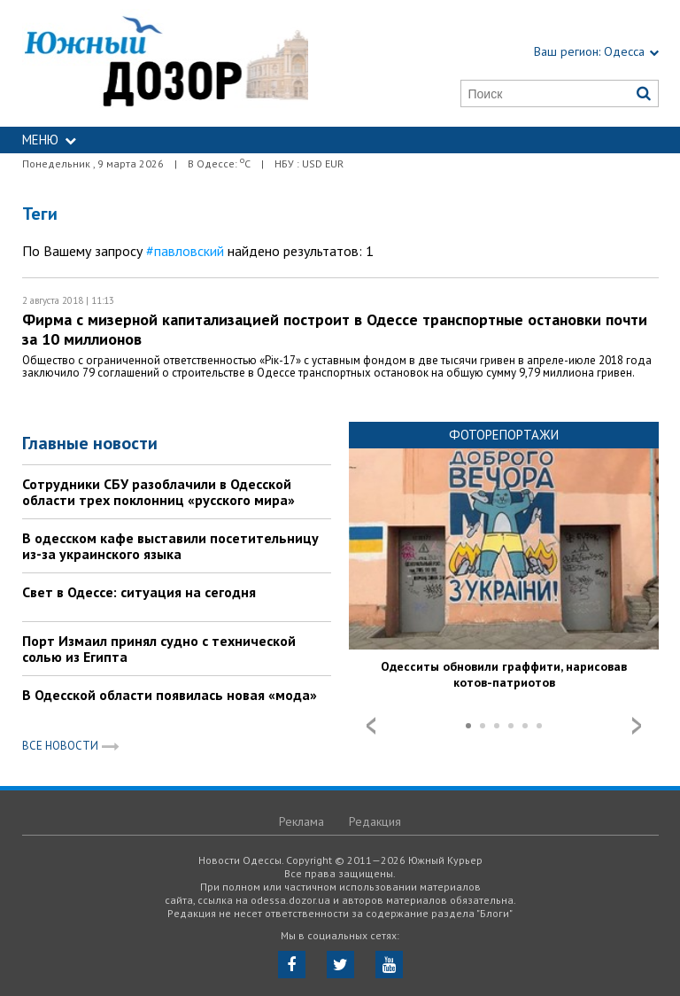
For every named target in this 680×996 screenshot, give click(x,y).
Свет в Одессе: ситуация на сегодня (139, 592)
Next (636, 726)
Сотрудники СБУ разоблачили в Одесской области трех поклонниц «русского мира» (158, 492)
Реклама (301, 821)
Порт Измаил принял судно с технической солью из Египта (159, 648)
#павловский (185, 251)
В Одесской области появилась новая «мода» (169, 695)
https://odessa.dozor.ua (165, 63)
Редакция (375, 821)
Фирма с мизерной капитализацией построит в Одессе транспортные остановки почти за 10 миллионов (334, 329)
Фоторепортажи (504, 434)
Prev (371, 726)
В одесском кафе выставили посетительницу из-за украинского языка (170, 546)
